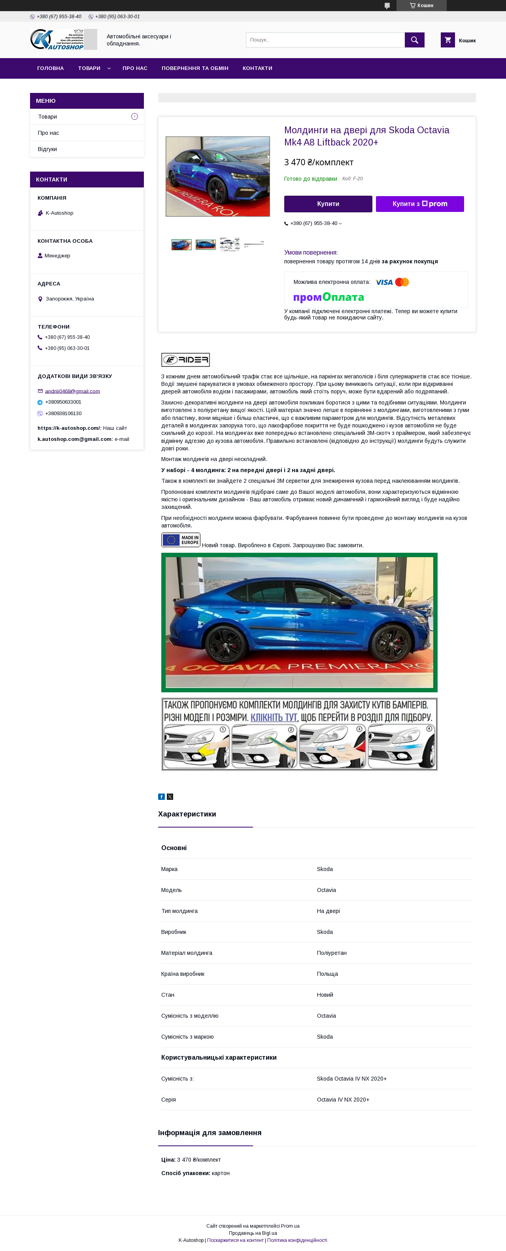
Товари (89, 68)
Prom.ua (290, 1226)
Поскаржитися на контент (235, 1240)
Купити (328, 203)
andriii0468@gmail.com (72, 391)
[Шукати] (415, 39)
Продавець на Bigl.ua (253, 1233)
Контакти (257, 68)
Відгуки (47, 149)
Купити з (420, 204)
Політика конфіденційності (297, 1240)
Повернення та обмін (195, 68)
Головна (50, 68)
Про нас (135, 68)
